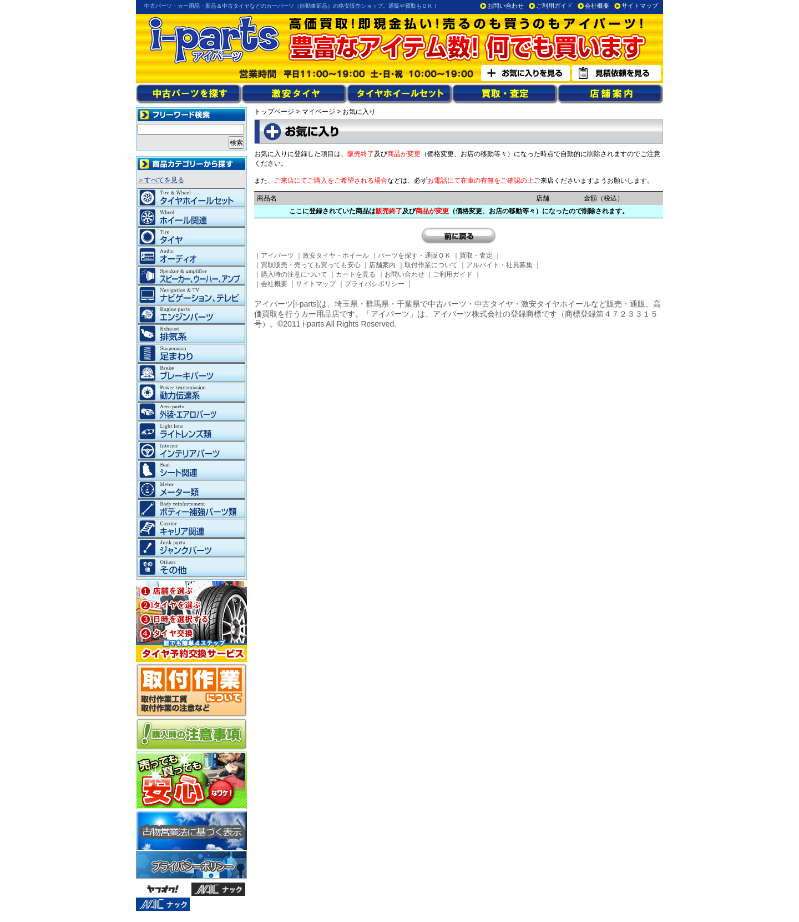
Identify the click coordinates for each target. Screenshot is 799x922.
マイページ (318, 112)
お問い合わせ (505, 5)
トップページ (274, 112)
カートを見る (356, 274)
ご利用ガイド (554, 5)
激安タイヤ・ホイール (335, 255)
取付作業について (431, 265)
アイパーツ (277, 255)
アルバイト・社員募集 (499, 265)
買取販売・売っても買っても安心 (311, 265)
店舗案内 (382, 265)
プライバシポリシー (374, 284)
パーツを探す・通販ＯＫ (414, 255)
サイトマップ (639, 5)
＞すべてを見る (161, 180)
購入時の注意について (294, 274)
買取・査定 (476, 255)
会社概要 (597, 5)
